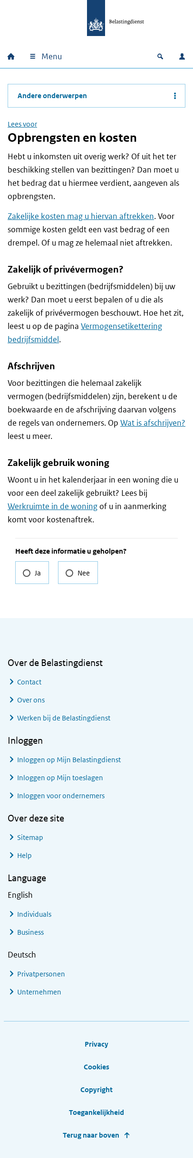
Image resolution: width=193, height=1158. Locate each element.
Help (24, 855)
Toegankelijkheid (96, 1112)
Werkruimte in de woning (52, 506)
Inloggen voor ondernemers (61, 795)
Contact (29, 681)
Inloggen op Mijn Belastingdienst (69, 759)
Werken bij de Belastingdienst (63, 717)
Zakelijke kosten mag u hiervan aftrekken (81, 216)
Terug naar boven (91, 1135)
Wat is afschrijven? (152, 423)
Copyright (96, 1089)
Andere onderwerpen (52, 95)
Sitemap (30, 837)
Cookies (96, 1066)
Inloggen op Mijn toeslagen (60, 777)
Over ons (31, 699)
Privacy (96, 1044)
